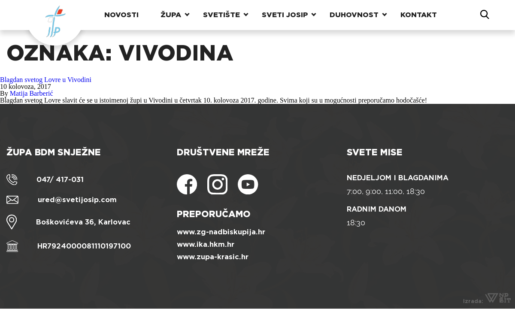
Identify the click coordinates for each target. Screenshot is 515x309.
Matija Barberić (31, 93)
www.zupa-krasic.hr (212, 257)
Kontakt (418, 15)
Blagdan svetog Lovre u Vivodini (45, 79)
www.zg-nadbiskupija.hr (221, 232)
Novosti (121, 15)
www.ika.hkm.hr (205, 244)
